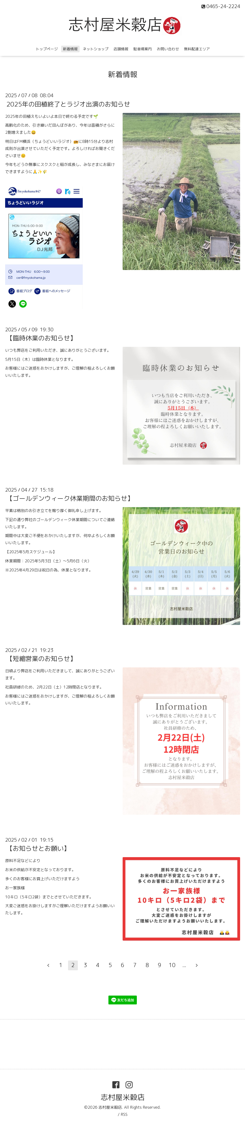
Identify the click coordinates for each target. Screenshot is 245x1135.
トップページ (47, 49)
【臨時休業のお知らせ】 (41, 338)
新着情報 (70, 49)
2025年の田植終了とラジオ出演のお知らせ (68, 103)
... (184, 965)
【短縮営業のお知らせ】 (41, 658)
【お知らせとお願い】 (38, 848)
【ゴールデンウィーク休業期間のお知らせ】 (70, 498)
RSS (124, 1114)
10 (172, 965)
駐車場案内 (142, 49)
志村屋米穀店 (123, 1097)
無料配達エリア (197, 49)
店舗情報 (121, 49)
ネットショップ (95, 49)
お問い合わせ (168, 49)
